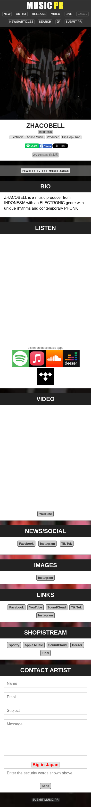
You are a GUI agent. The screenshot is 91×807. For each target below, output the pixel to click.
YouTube (45, 514)
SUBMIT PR (74, 21)
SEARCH (45, 21)
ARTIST (21, 14)
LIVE (69, 14)
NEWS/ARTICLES (21, 21)
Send (45, 786)
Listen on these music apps (45, 348)
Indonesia (45, 132)
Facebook (26, 543)
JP (58, 21)
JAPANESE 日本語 (45, 155)
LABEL (82, 14)
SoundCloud (56, 607)
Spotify (14, 645)
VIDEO (55, 14)
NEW (7, 14)
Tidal (45, 653)
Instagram (47, 543)
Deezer (77, 645)
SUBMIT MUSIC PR (46, 799)
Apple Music (34, 645)
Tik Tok (66, 543)
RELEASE (39, 14)
